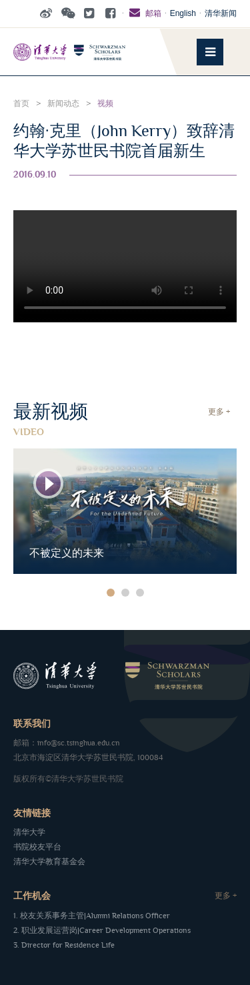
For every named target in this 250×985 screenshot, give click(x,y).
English (183, 13)
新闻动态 (63, 103)
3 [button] (140, 593)
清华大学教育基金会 (49, 862)
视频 (105, 103)
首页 (21, 103)
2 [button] (125, 593)
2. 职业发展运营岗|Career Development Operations (102, 930)
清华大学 (29, 832)
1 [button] (111, 593)
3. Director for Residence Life (64, 945)
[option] (125, 511)
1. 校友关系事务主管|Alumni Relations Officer (91, 916)
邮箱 (144, 13)
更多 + (219, 412)
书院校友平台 (37, 847)
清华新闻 (221, 13)
